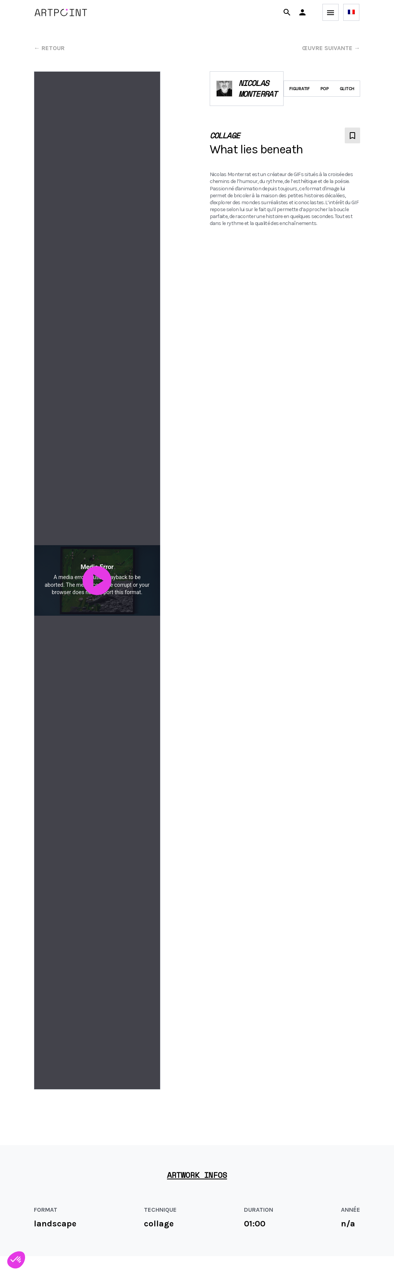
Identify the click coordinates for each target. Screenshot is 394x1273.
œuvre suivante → (331, 48)
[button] (302, 12)
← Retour (49, 48)
